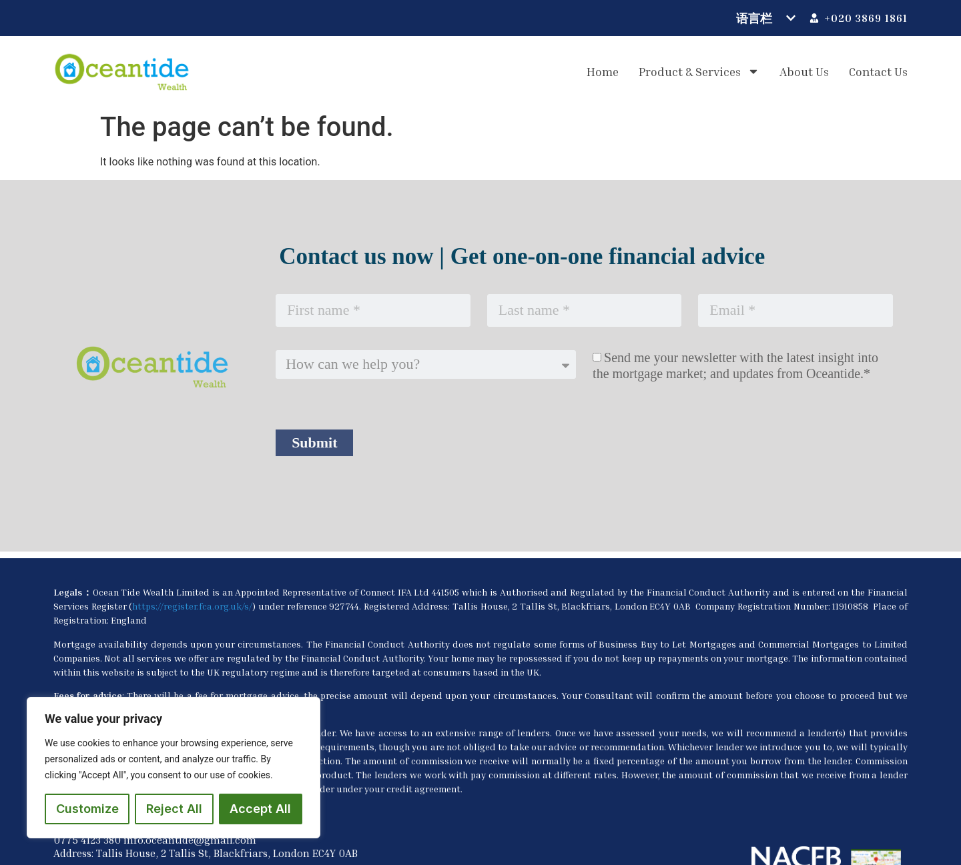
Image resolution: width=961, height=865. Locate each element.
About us (804, 71)
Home (603, 71)
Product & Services (699, 71)
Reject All (174, 809)
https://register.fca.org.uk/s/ (192, 606)
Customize (87, 809)
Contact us (878, 71)
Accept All (260, 809)
